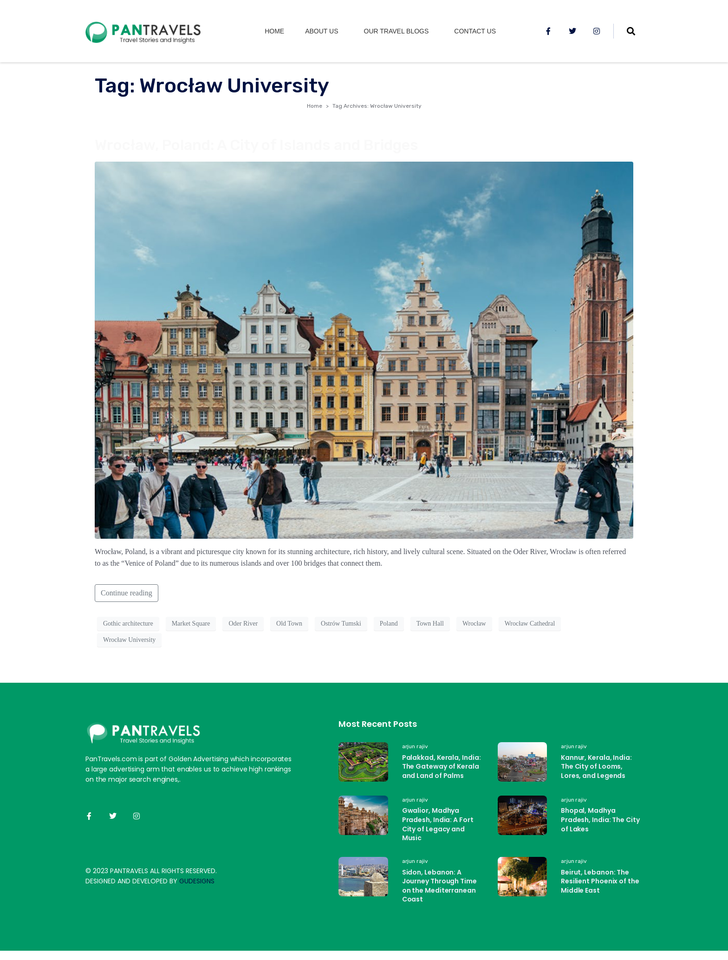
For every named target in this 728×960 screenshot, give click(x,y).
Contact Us (475, 31)
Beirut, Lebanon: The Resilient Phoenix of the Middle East (600, 881)
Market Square (191, 623)
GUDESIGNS (196, 881)
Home (274, 31)
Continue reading (126, 593)
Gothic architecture (128, 623)
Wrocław (474, 623)
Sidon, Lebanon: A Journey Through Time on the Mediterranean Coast (439, 886)
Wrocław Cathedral (530, 623)
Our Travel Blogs (396, 31)
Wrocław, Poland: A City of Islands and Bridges (256, 145)
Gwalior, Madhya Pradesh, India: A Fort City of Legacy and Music (438, 824)
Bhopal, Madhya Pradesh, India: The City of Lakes (600, 819)
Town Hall (430, 623)
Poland (389, 623)
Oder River (243, 623)
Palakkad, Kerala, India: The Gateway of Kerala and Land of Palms (441, 766)
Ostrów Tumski (341, 623)
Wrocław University (129, 639)
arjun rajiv (415, 746)
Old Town (289, 623)
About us (321, 31)
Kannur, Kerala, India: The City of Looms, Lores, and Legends (596, 766)
